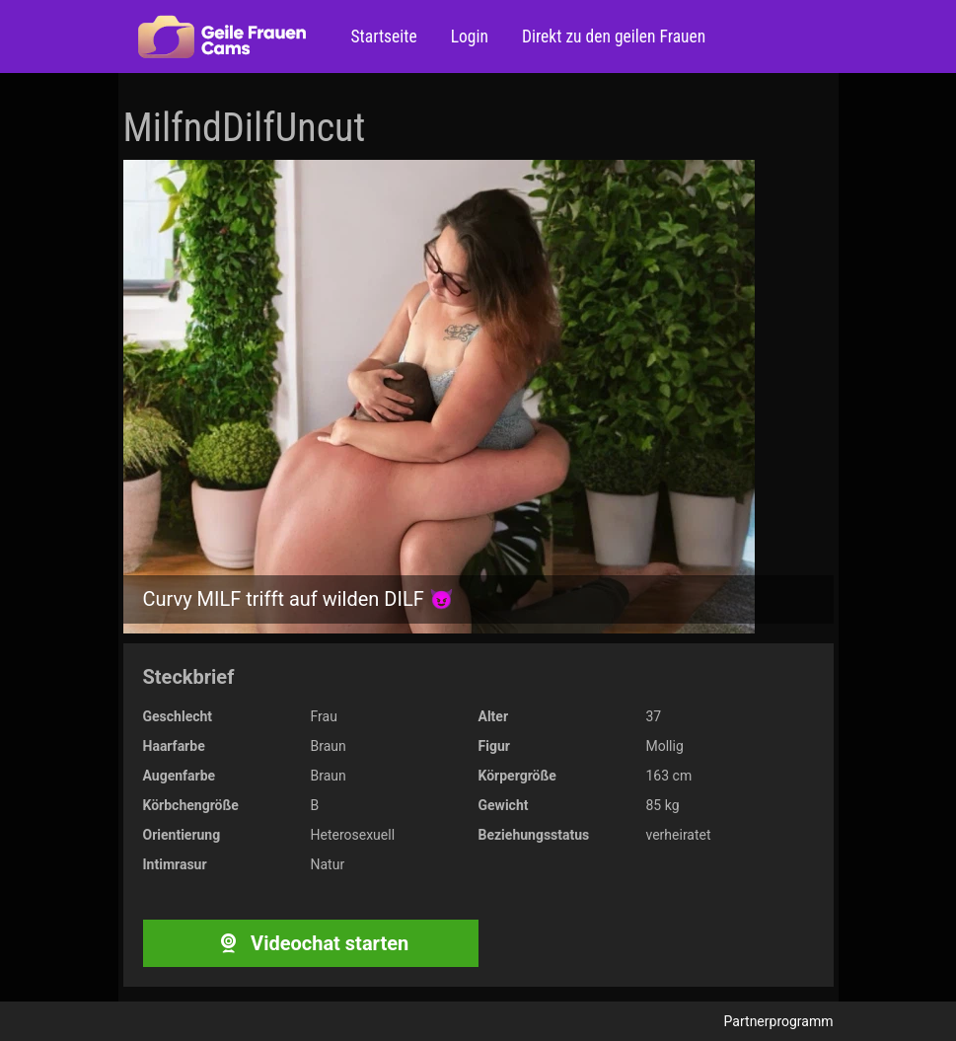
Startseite (384, 36)
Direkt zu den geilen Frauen (611, 36)
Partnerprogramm (779, 1021)
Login (467, 36)
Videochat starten (310, 943)
